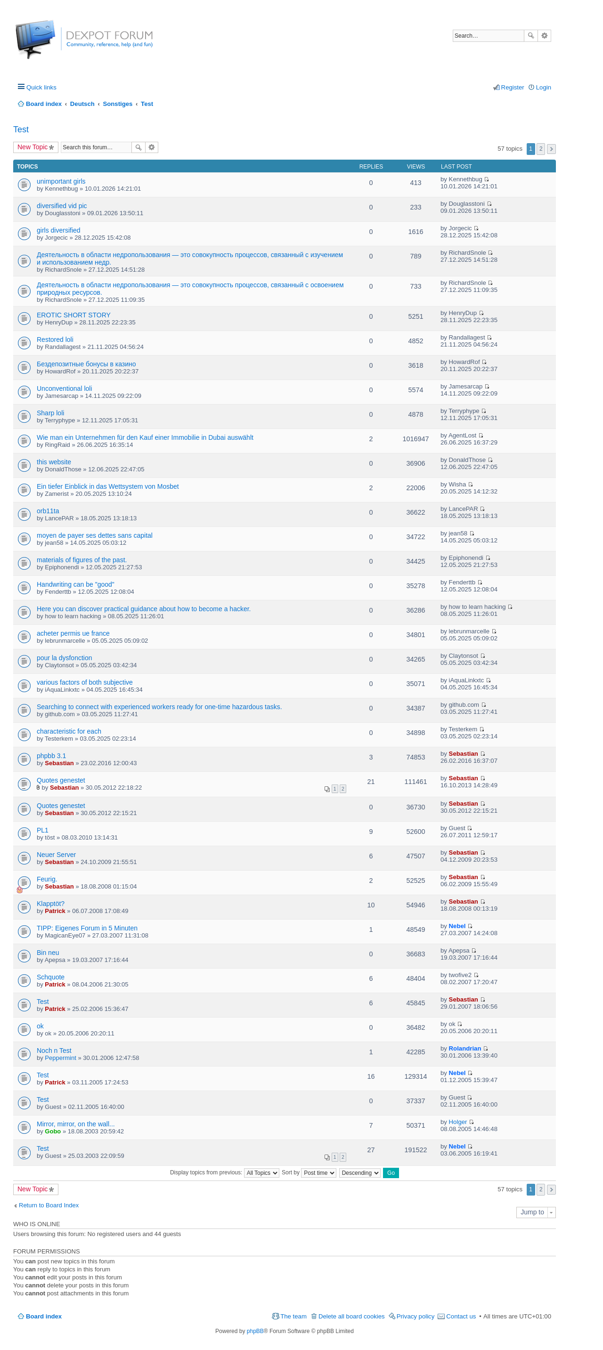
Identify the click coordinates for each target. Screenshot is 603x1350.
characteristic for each (69, 731)
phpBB (255, 1331)
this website (54, 462)
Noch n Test (54, 1050)
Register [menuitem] (512, 87)
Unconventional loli (64, 388)
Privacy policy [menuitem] (416, 1316)
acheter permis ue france (73, 633)
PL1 (43, 830)
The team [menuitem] (293, 1316)
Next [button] (551, 149)
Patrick (55, 910)
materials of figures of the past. (82, 560)
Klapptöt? (51, 903)
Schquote (51, 977)
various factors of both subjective (85, 682)
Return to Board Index (49, 1205)
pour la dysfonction (64, 658)
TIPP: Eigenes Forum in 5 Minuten (87, 928)
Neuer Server (56, 854)
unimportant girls (61, 181)
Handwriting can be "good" (75, 584)
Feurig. (47, 879)
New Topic (32, 147)
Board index (44, 1316)
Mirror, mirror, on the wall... (76, 1124)
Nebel (457, 926)
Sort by (309, 1172)
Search (531, 35)
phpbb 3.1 (51, 756)
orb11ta (48, 511)
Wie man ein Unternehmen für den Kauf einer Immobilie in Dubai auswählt (145, 437)
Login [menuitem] (543, 87)
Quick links (41, 87)
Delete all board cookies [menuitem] (351, 1316)
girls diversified (59, 230)
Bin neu (48, 952)
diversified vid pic (62, 206)
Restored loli (55, 339)
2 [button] (541, 149)
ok (40, 1026)
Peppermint (60, 1057)
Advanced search (544, 35)
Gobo (53, 1131)
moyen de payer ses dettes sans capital (95, 535)
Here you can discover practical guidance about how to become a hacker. (144, 609)
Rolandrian (465, 1048)
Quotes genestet (61, 780)
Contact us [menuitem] (461, 1316)
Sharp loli (50, 413)
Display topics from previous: (224, 1172)
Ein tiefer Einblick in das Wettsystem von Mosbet (108, 486)
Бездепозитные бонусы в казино (86, 364)
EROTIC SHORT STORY (74, 315)
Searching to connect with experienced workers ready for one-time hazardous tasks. (159, 707)
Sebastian (59, 763)
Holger (458, 1121)
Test (21, 129)
